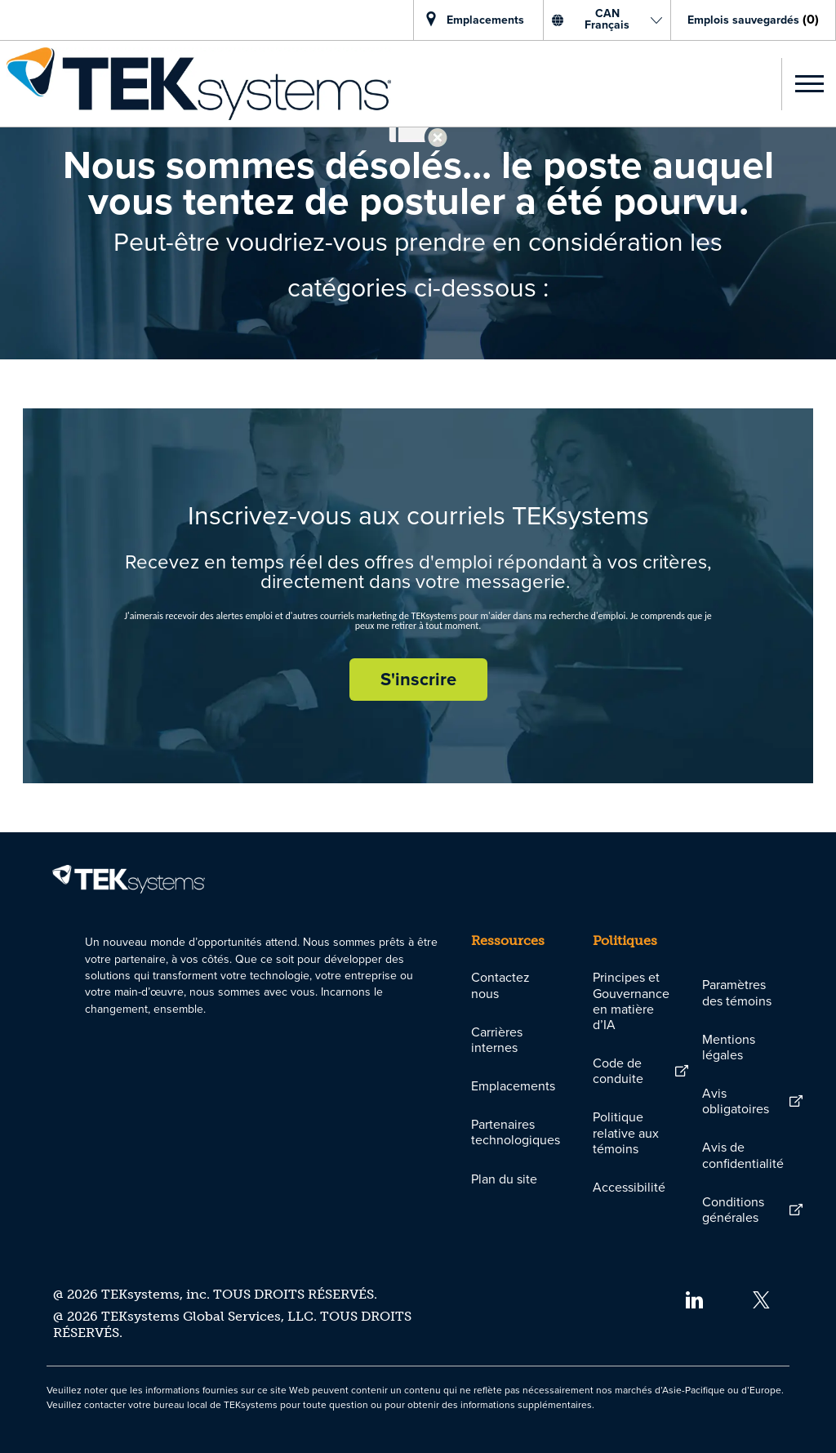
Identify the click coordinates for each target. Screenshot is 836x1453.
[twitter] (761, 1298)
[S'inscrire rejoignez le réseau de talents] (418, 679)
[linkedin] (693, 1298)
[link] (195, 84)
